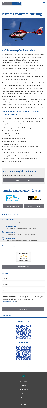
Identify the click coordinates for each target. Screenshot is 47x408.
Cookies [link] (23, 398)
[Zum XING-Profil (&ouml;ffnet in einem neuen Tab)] (23, 376)
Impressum (23, 381)
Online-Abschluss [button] (13, 206)
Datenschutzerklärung (9, 301)
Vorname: (4, 278)
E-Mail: (3, 290)
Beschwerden (23, 394)
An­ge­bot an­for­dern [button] (23, 180)
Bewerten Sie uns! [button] (23, 267)
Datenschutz (23, 385)
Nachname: (5, 284)
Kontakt (23, 404)
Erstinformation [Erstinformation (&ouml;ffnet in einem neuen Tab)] (23, 389)
